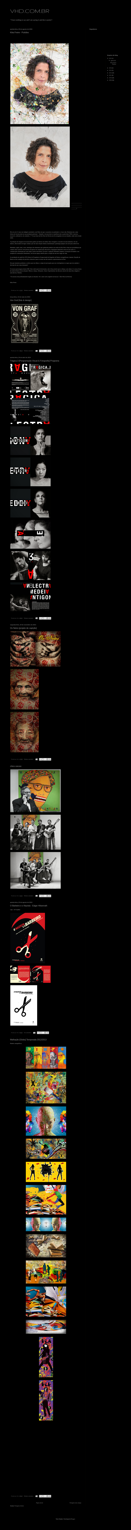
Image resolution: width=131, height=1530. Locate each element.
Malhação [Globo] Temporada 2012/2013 (28, 1040)
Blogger (73, 1519)
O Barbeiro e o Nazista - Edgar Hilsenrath (28, 906)
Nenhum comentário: (29, 290)
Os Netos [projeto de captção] (23, 628)
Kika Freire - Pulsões (19, 32)
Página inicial (39, 1503)
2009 (110, 80)
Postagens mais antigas (75, 1503)
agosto (112, 60)
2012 (110, 73)
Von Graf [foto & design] (20, 300)
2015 (110, 58)
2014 (110, 68)
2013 (110, 70)
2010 (110, 77)
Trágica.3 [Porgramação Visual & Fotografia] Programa (34, 361)
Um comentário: (28, 1032)
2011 (110, 75)
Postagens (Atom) (19, 1506)
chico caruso (15, 766)
